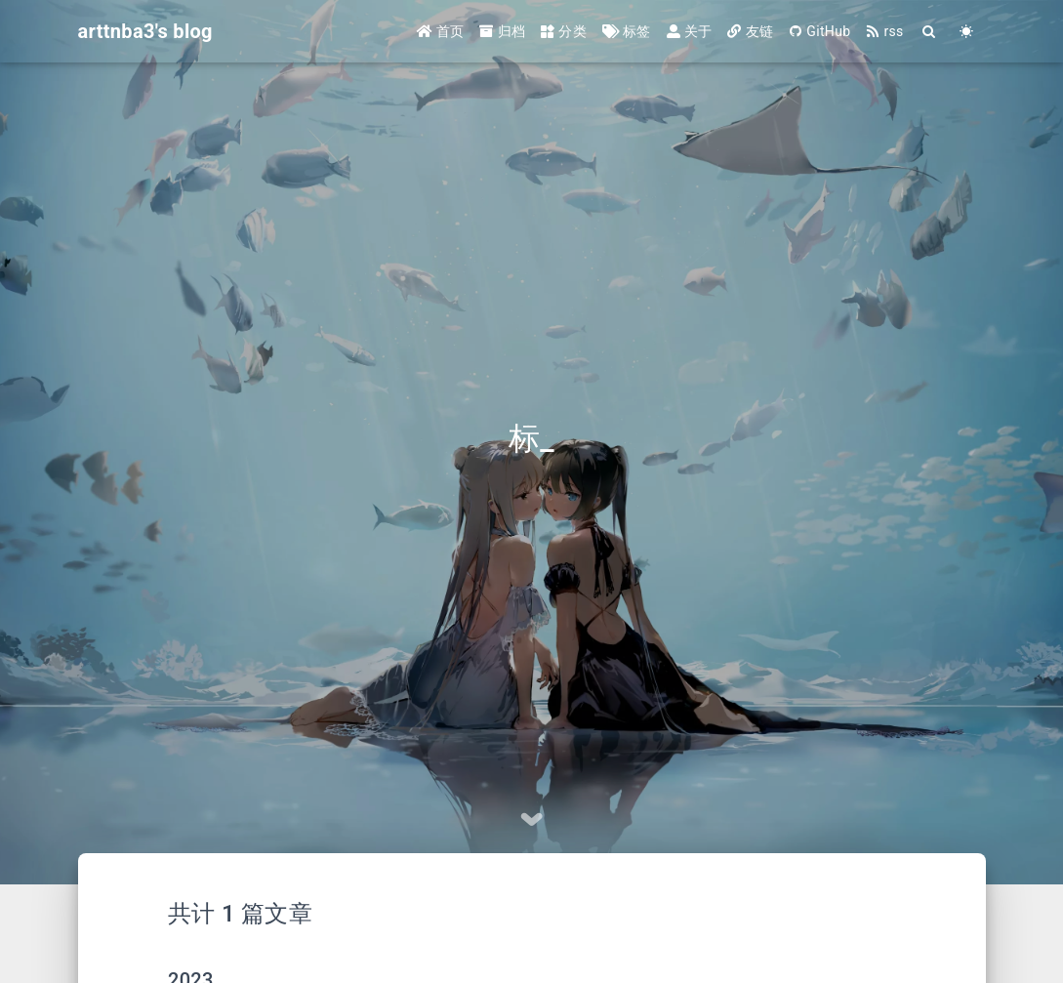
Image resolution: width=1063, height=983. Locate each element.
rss (884, 31)
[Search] (930, 32)
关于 (690, 31)
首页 (441, 31)
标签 (626, 31)
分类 (564, 31)
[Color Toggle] (967, 32)
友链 (750, 31)
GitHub (819, 31)
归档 (502, 31)
